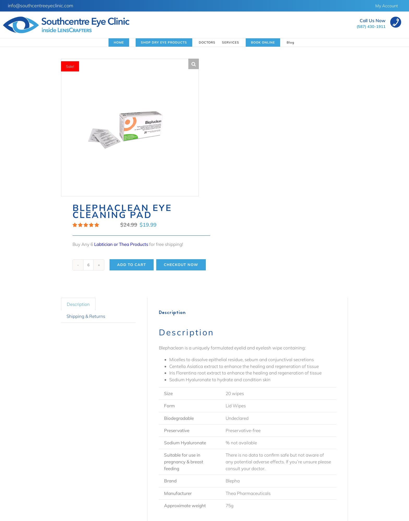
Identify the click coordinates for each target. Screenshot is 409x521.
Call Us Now (373, 20)
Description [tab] (78, 304)
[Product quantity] (88, 265)
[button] (193, 64)
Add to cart (131, 264)
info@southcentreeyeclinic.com (40, 6)
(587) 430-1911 (371, 26)
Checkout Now (181, 264)
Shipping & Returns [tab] (86, 316)
